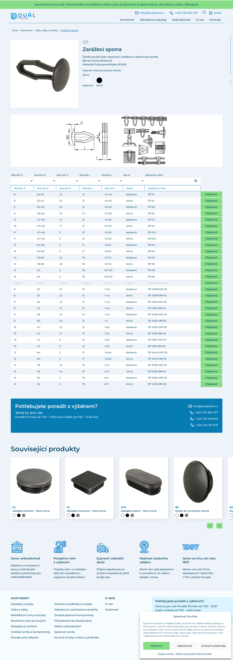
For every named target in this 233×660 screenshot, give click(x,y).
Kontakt (215, 19)
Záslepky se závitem (24, 626)
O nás (200, 19)
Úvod (15, 30)
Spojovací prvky (64, 632)
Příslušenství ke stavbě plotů (73, 621)
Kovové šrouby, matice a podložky (76, 637)
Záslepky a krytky (22, 604)
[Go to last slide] (210, 526)
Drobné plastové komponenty (74, 615)
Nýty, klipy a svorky (46, 30)
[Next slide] (219, 526)
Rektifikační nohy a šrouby (28, 615)
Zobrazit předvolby (213, 645)
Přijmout (156, 645)
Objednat (211, 194)
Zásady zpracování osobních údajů (193, 653)
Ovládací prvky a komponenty (30, 632)
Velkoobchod (181, 19)
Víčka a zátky (19, 610)
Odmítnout (184, 645)
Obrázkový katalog (153, 19)
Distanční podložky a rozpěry (73, 604)
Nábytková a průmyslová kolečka (76, 610)
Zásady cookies (166, 653)
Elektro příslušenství (67, 626)
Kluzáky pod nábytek (24, 637)
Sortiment (127, 19)
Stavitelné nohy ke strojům (28, 621)
